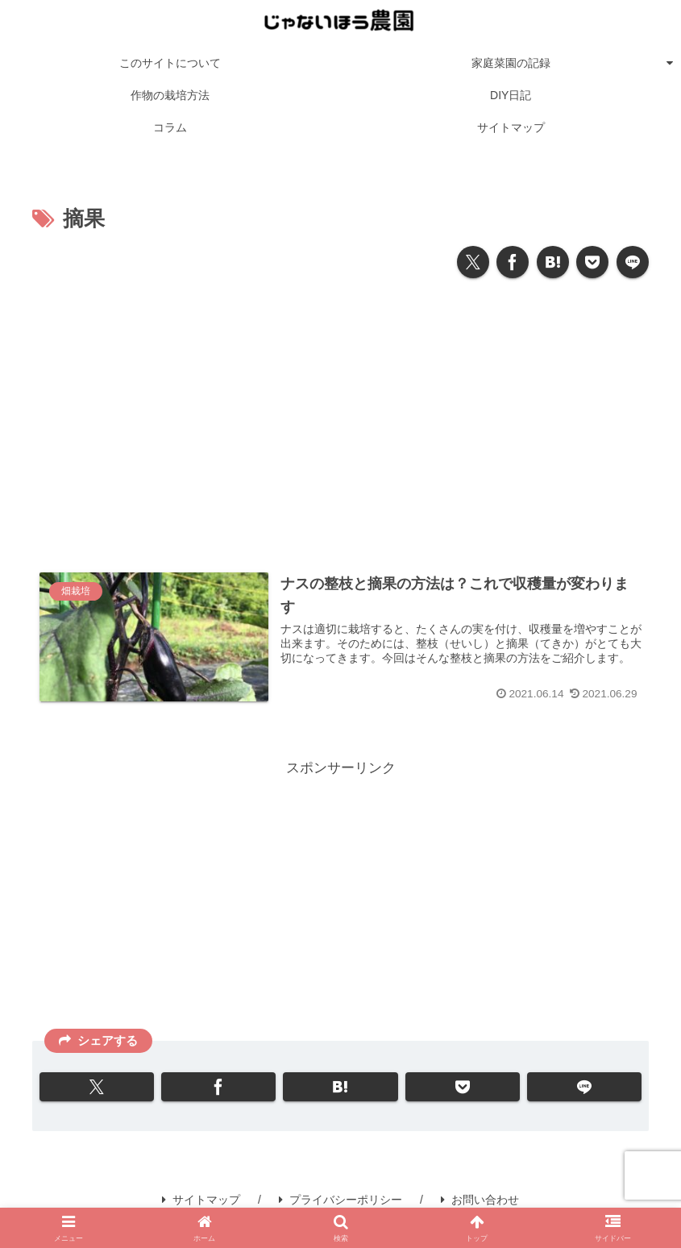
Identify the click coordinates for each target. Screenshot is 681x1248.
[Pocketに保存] (592, 262)
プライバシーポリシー (340, 1199)
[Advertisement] (340, 418)
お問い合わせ (480, 1199)
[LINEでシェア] (633, 262)
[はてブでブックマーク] (553, 262)
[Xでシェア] (473, 262)
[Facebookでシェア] (512, 262)
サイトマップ (201, 1199)
